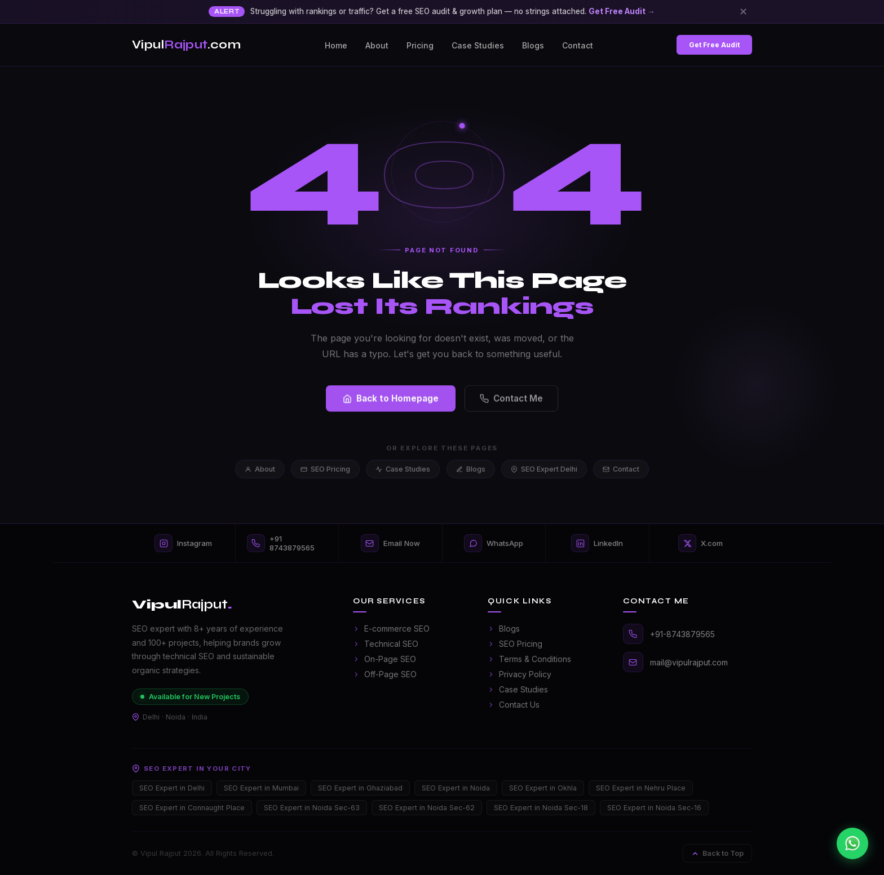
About (376, 45)
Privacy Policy (519, 674)
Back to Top (717, 853)
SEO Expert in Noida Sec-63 (312, 807)
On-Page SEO (384, 659)
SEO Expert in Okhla (543, 788)
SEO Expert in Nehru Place (641, 788)
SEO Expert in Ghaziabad (360, 788)
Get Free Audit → (622, 11)
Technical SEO (385, 644)
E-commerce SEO (391, 628)
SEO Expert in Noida (456, 788)
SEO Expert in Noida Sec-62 (427, 807)
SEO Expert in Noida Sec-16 (654, 807)
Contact (577, 45)
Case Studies (478, 45)
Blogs (533, 45)
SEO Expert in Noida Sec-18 (541, 807)
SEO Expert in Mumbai (261, 788)
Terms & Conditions (529, 659)
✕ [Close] (743, 11)
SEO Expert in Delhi (172, 788)
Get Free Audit (714, 45)
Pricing (420, 45)
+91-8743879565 (682, 634)
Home (336, 45)
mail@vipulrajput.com (689, 662)
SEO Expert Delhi (544, 469)
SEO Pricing (325, 469)
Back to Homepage (391, 400)
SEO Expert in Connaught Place (192, 807)
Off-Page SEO (385, 674)
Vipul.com (186, 45)
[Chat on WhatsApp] (852, 843)
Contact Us (514, 704)
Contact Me (511, 400)
